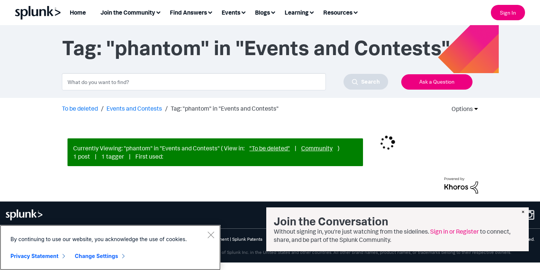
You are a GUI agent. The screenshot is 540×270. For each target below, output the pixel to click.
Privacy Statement (34, 256)
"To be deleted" (269, 148)
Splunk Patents (247, 239)
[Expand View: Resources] (355, 11)
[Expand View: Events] (243, 11)
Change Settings (96, 256)
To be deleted (80, 108)
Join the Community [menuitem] (127, 12)
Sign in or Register (454, 231)
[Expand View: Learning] (311, 11)
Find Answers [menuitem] (188, 12)
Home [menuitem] (78, 12)
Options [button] (460, 108)
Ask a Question (436, 81)
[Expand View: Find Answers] (210, 11)
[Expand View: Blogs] (273, 11)
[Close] (210, 234)
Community (317, 148)
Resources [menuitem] (337, 12)
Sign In (508, 12)
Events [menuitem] (231, 12)
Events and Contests (134, 108)
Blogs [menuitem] (262, 12)
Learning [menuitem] (297, 12)
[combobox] (225, 81)
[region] (110, 247)
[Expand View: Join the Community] (158, 11)
